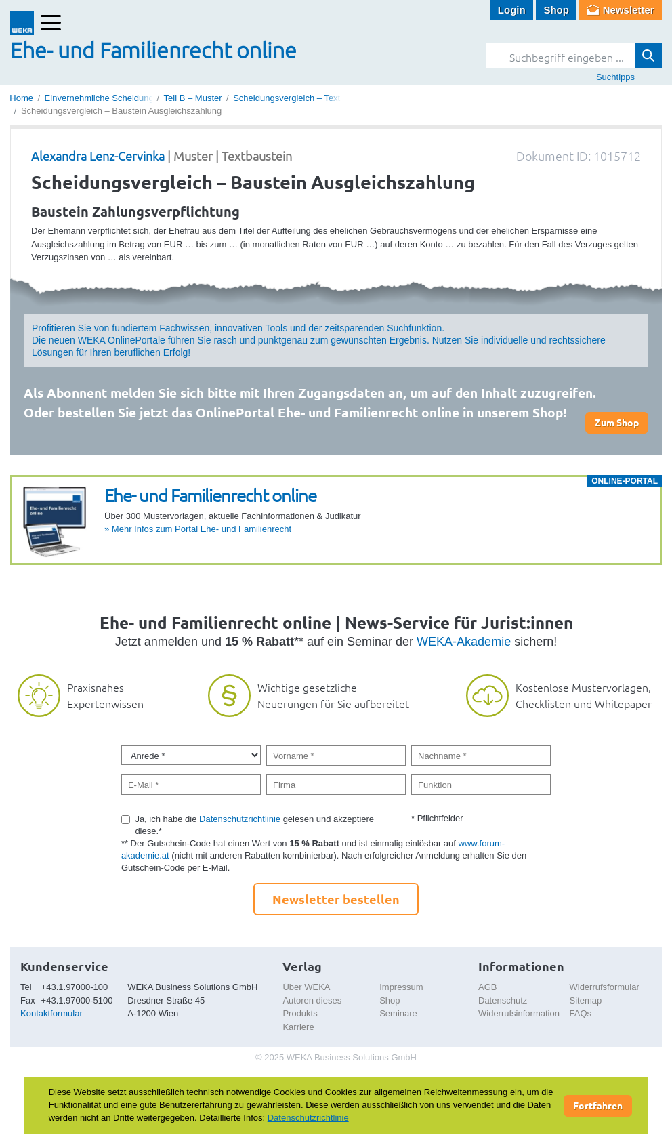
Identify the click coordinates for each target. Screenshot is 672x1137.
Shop (556, 10)
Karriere (298, 1027)
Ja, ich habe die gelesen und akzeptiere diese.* (254, 825)
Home (21, 98)
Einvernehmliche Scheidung (99, 98)
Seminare (398, 1013)
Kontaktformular (51, 1013)
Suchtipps (615, 77)
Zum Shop (617, 422)
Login (512, 10)
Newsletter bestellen (336, 899)
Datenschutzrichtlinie (239, 819)
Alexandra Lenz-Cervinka (98, 155)
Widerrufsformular (604, 987)
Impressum (401, 987)
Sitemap (585, 1000)
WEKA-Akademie (464, 641)
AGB (487, 987)
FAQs (580, 1013)
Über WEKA (306, 987)
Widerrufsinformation (519, 1013)
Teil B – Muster (193, 98)
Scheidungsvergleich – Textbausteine (305, 98)
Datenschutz (502, 1000)
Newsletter (628, 10)
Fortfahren (598, 1105)
